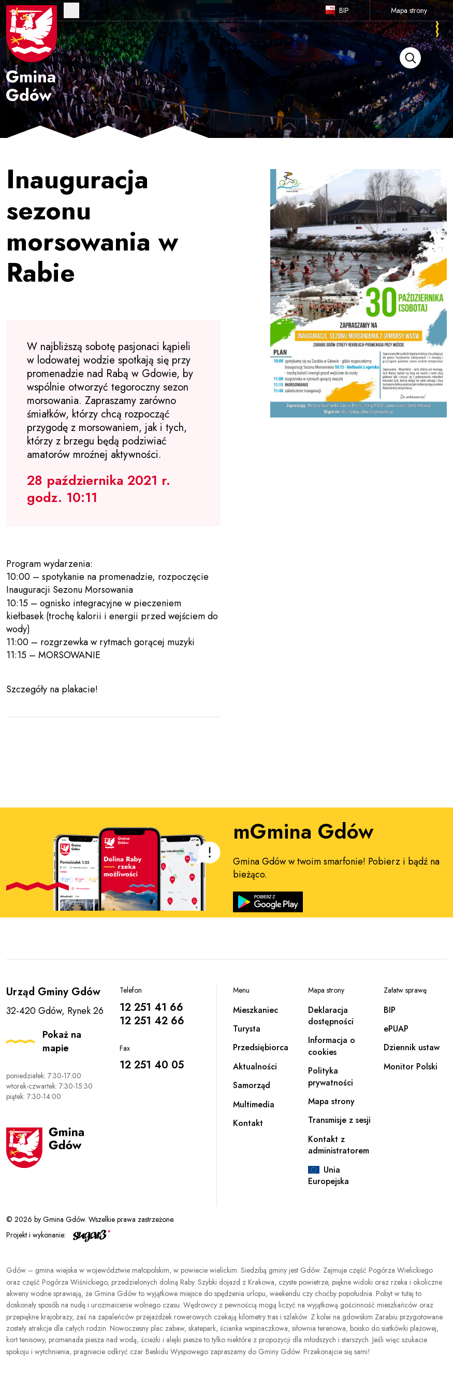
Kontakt (248, 1123)
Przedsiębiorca (260, 1047)
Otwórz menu (71, 10)
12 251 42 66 (152, 1020)
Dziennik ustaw (412, 1047)
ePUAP (396, 1029)
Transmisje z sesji (339, 1120)
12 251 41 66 (151, 1007)
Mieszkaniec (255, 1010)
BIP (344, 10)
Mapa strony (409, 10)
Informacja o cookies (331, 1045)
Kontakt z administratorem (338, 1145)
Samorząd (251, 1085)
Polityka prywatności (330, 1076)
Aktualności (255, 1067)
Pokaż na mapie (61, 1041)
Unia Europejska (328, 1175)
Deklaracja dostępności (331, 1015)
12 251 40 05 (152, 1065)
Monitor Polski (410, 1067)
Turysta (246, 1029)
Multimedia (253, 1104)
